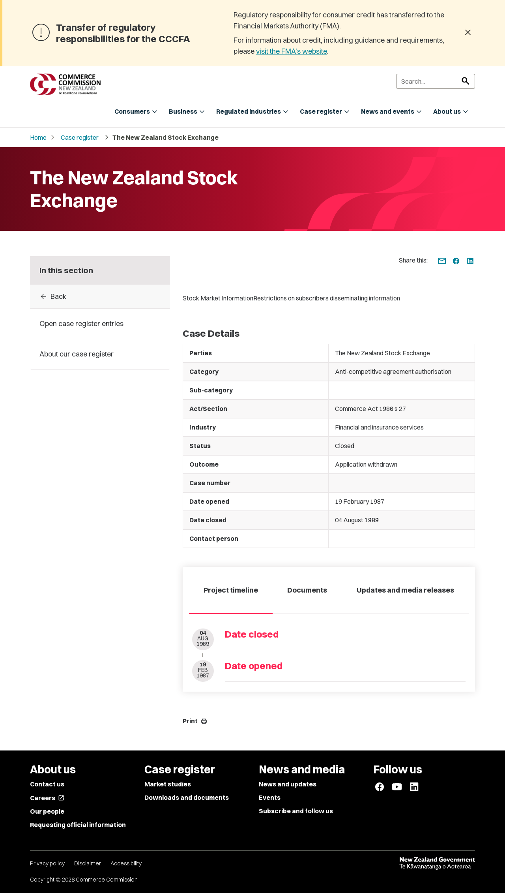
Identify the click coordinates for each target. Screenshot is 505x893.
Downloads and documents (186, 797)
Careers (47, 798)
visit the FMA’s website (291, 51)
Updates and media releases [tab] (405, 590)
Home (38, 137)
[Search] (435, 81)
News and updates (287, 784)
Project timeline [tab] (231, 590)
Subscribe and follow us (296, 811)
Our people (47, 811)
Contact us (47, 784)
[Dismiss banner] (468, 33)
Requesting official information (78, 825)
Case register (80, 137)
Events (270, 797)
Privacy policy (47, 863)
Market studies (167, 784)
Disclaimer (87, 863)
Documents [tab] (307, 590)
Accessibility (126, 863)
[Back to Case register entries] (100, 296)
